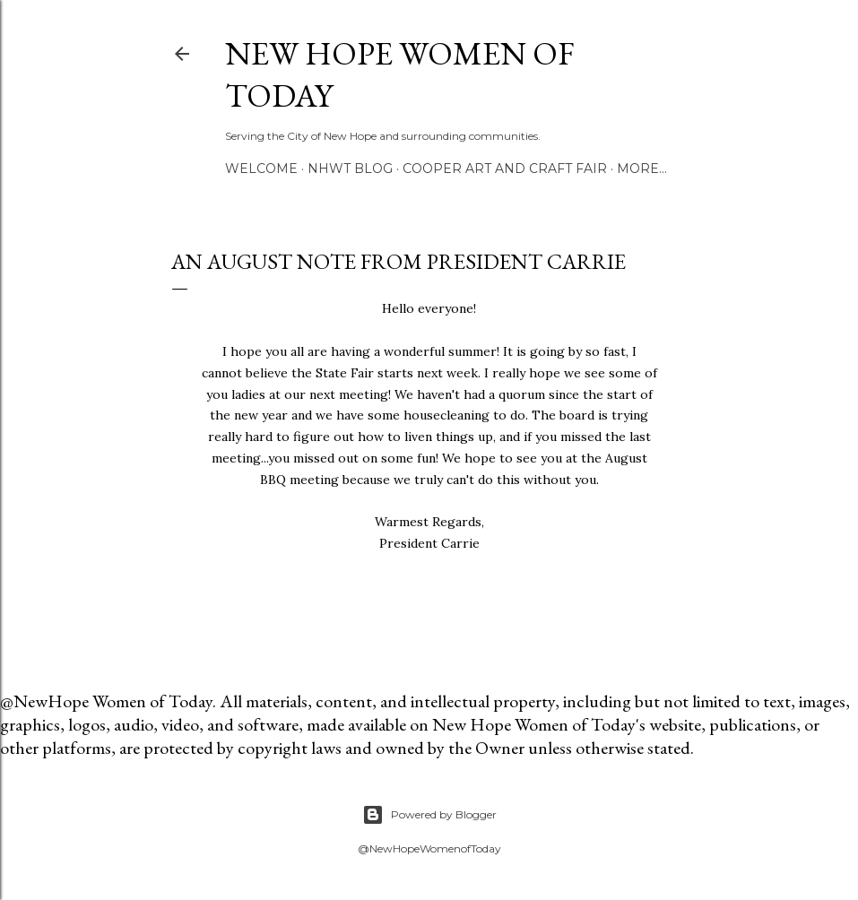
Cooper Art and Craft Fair (505, 168)
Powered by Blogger (429, 815)
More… (642, 168)
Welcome (261, 168)
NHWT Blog (350, 168)
